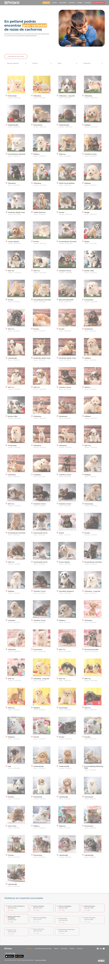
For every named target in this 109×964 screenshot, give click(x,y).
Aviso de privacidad (40, 960)
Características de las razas (15, 56)
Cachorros (46, 2)
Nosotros (72, 2)
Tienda (54, 2)
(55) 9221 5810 (99, 2)
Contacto (88, 2)
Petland (72, 948)
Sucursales (62, 2)
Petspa (80, 2)
